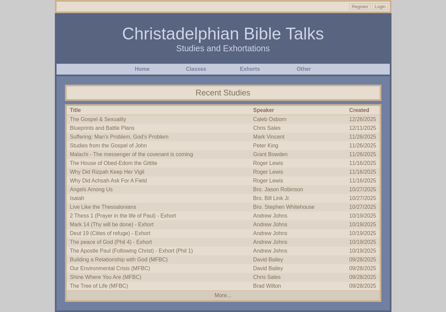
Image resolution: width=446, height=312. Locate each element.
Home (142, 69)
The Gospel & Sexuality (98, 119)
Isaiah (77, 198)
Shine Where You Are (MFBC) (106, 277)
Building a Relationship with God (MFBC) (119, 259)
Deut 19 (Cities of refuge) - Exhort (110, 233)
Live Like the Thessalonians (103, 207)
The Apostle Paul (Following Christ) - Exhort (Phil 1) (131, 251)
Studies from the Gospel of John (108, 145)
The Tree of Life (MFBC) (99, 286)
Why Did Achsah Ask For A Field (108, 180)
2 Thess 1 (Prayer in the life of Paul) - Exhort (123, 216)
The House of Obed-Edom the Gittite (114, 163)
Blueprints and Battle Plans (102, 128)
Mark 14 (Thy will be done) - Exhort (112, 224)
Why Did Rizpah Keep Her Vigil (107, 172)
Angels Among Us (91, 189)
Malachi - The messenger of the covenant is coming (131, 154)
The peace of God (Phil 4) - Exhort (111, 242)
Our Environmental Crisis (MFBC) (110, 268)
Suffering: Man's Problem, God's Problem (119, 137)
